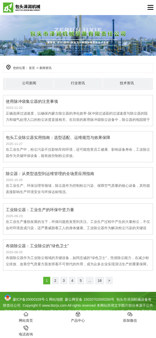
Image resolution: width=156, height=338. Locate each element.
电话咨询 (26, 330)
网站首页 (26, 317)
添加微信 (130, 317)
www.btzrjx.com (54, 305)
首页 (32, 68)
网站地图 (56, 299)
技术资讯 (127, 83)
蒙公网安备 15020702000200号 (89, 299)
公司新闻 (29, 83)
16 (100, 281)
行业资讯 (78, 83)
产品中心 (78, 317)
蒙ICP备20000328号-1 (30, 299)
